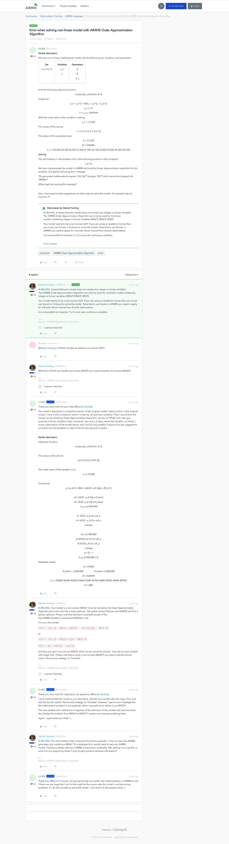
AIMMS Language (74, 16)
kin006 (41, 48)
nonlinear (44, 253)
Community (31, 16)
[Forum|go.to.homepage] (31, 6)
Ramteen (42, 343)
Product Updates (68, 6)
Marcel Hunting (46, 284)
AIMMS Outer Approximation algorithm (74, 253)
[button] (176, 6)
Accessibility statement (125, 837)
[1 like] (50, 327)
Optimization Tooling (51, 16)
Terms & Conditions (102, 837)
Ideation (84, 6)
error (100, 253)
